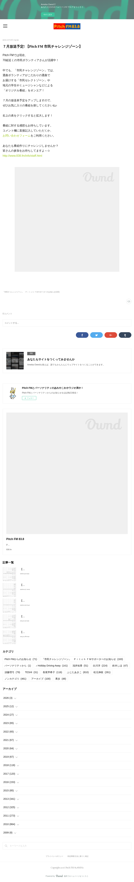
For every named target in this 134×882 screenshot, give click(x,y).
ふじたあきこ (78, 672)
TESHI (31, 672)
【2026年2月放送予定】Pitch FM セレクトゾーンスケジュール (54, 600)
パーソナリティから (18, 665)
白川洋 (100, 665)
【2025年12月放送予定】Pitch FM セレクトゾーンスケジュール (55, 632)
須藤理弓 (12, 672)
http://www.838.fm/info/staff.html (22, 155)
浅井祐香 (80, 665)
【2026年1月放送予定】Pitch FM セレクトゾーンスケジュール (54, 616)
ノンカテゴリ (15, 678)
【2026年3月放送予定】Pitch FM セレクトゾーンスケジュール (54, 585)
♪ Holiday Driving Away (52, 665)
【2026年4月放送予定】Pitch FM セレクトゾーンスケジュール (54, 569)
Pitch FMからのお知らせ (21, 659)
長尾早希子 (52, 672)
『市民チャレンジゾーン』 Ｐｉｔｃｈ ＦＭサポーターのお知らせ (82, 659)
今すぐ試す (47, 15)
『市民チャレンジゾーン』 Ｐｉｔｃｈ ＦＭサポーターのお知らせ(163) (31, 292)
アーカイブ (41, 678)
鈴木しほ (120, 665)
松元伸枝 (102, 672)
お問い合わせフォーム (17, 135)
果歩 (60, 678)
